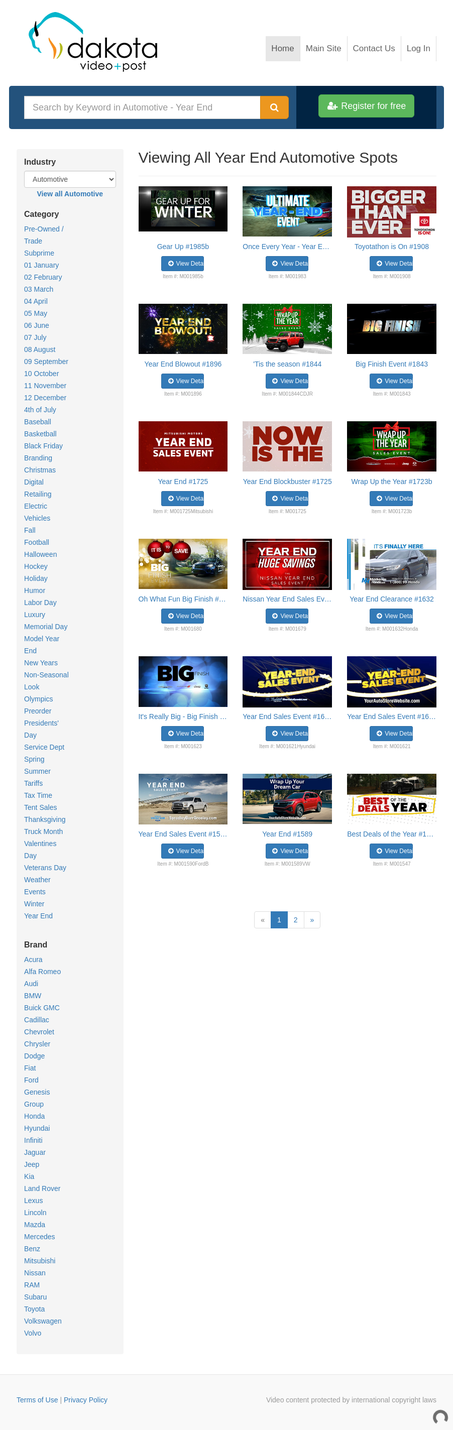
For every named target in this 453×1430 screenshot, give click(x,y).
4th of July (40, 410)
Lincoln (35, 1213)
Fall (30, 530)
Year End (38, 916)
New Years (41, 663)
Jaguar (35, 1152)
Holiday (36, 578)
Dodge (34, 1056)
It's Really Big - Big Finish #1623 (183, 716)
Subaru (35, 1297)
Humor (34, 590)
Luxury (34, 615)
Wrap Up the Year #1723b (392, 482)
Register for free (366, 106)
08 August (39, 349)
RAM (32, 1285)
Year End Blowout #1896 (183, 364)
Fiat (30, 1068)
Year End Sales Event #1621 (287, 716)
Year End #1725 (183, 482)
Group (34, 1104)
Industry (40, 162)
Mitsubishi (39, 1261)
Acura (33, 960)
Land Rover (42, 1188)
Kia (29, 1176)
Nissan (35, 1273)
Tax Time (38, 795)
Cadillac (36, 1020)
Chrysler (37, 1044)
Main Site (324, 48)
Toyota (34, 1309)
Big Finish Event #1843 (392, 364)
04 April (36, 301)
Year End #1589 (287, 834)
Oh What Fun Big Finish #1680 (183, 599)
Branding (38, 458)
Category (41, 214)
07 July (35, 337)
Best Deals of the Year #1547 (391, 834)
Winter (34, 904)
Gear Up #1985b (183, 247)
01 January (41, 265)
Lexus (33, 1201)
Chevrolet (39, 1032)
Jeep (31, 1164)
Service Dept (44, 747)
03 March (38, 289)
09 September (46, 362)
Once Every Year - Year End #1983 (287, 247)
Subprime (39, 253)
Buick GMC (42, 1008)
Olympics (38, 699)
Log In (418, 48)
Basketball (40, 434)
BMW (32, 996)
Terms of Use (37, 1400)
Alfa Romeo (42, 972)
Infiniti (33, 1140)
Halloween (40, 554)
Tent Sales (40, 807)
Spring (34, 759)
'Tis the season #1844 (287, 364)
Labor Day (40, 603)
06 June (36, 325)
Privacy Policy (85, 1400)
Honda (34, 1116)
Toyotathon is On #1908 (392, 247)
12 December (45, 398)
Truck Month (43, 831)
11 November (45, 386)
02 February (43, 277)
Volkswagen (43, 1321)
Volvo (32, 1333)
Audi (31, 984)
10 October (41, 374)
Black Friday (43, 446)
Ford (31, 1080)
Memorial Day (45, 627)
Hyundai (37, 1128)
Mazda (34, 1225)
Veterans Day (45, 868)
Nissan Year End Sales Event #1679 (287, 599)
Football (36, 542)
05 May (35, 313)
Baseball (37, 422)
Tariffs (33, 783)
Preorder (37, 711)
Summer (37, 771)
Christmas (40, 470)
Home (282, 48)
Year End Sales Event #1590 (183, 834)
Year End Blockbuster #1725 (287, 482)
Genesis (37, 1092)
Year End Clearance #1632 (392, 599)
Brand (35, 944)
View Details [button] (185, 263)
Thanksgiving (45, 819)
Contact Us (374, 48)
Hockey (36, 566)
